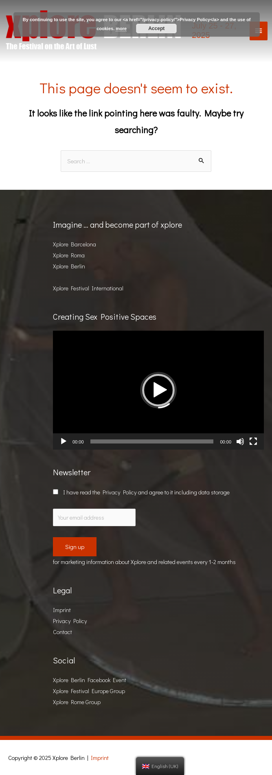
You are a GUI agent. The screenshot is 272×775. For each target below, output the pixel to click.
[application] (158, 390)
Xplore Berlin (69, 266)
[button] (158, 390)
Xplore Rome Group (77, 702)
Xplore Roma (69, 255)
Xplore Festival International (88, 288)
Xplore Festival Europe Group (89, 691)
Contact (62, 632)
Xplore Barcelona (74, 244)
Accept (156, 28)
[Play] (63, 441)
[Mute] (240, 441)
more (121, 28)
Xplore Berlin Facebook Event (89, 680)
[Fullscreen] (253, 441)
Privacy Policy (120, 492)
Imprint (62, 610)
